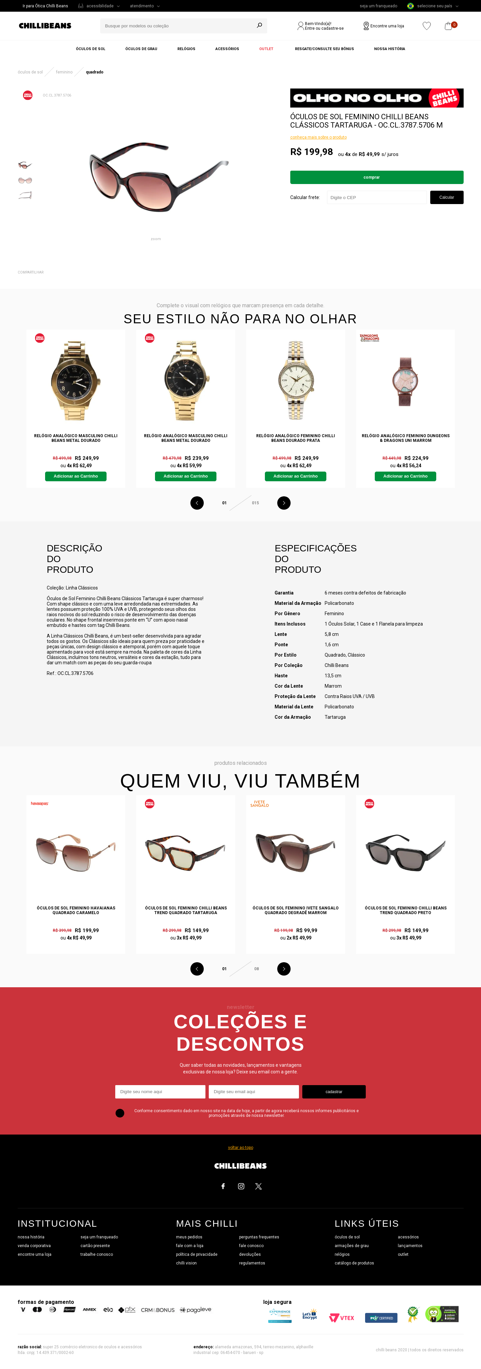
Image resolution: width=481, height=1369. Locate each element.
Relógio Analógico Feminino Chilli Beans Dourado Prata (295, 438)
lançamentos (410, 1245)
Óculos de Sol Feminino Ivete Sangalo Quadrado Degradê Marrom (296, 910)
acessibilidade (100, 6)
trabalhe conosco (97, 1254)
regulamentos (252, 1263)
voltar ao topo (240, 1147)
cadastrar (334, 1091)
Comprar (371, 177)
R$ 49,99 (369, 154)
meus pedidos (189, 1237)
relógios (342, 1254)
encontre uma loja (34, 1254)
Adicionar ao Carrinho (76, 476)
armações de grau (352, 1245)
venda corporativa (34, 1245)
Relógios (186, 49)
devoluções (250, 1254)
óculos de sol (347, 1237)
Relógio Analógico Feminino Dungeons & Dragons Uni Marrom (406, 438)
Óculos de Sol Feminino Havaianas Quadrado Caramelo (76, 910)
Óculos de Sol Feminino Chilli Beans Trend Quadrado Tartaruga (186, 910)
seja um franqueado (378, 6)
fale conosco (251, 1245)
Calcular (446, 197)
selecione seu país (429, 6)
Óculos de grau (141, 49)
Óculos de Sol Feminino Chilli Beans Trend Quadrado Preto (406, 910)
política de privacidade (196, 1254)
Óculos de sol (90, 49)
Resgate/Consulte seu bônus (324, 49)
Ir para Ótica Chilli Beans (45, 6)
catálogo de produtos (354, 1263)
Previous (197, 503)
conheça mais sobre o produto (318, 137)
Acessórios (227, 49)
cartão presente (95, 1245)
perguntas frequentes (259, 1237)
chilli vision (186, 1263)
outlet (403, 1254)
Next (284, 503)
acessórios (408, 1237)
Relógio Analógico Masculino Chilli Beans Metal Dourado (76, 438)
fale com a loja (189, 1245)
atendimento (142, 6)
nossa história (31, 1237)
